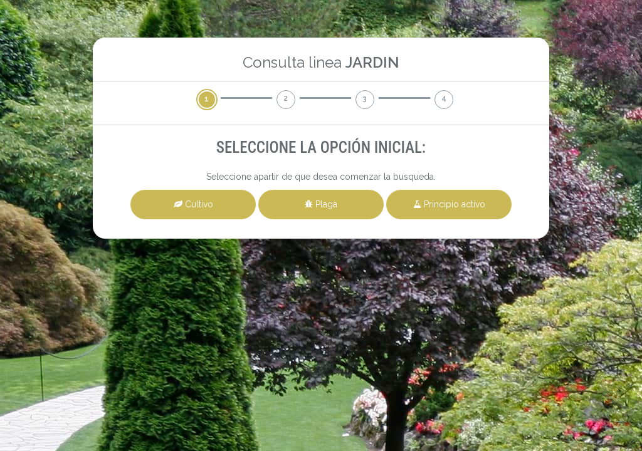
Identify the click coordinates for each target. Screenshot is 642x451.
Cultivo (193, 204)
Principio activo (449, 204)
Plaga (321, 204)
